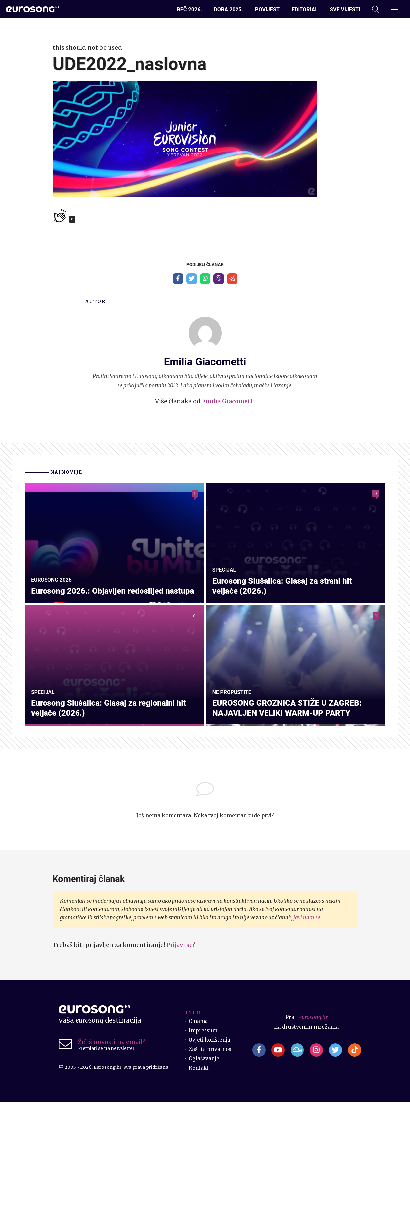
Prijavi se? (180, 1064)
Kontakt (199, 1187)
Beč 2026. (189, 9)
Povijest (267, 9)
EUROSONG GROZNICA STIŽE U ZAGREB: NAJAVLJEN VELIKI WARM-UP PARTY (291, 827)
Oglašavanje (204, 1178)
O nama (199, 1141)
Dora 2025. (228, 9)
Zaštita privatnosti (212, 1169)
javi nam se (306, 1037)
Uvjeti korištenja (210, 1159)
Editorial (305, 9)
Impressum (204, 1150)
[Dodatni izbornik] (394, 9)
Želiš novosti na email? (111, 1162)
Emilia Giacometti (228, 402)
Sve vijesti (345, 9)
